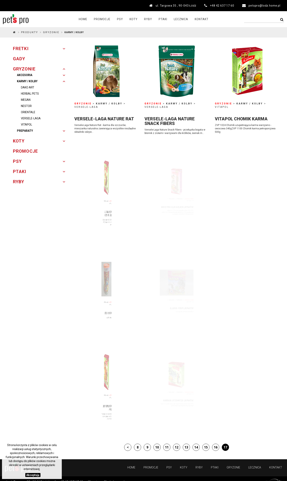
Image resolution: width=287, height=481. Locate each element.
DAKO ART (27, 87)
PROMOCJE (102, 19)
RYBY (18, 181)
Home (83, 19)
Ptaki (163, 19)
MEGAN (25, 99)
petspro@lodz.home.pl (264, 5)
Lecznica (181, 19)
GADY (19, 58)
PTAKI (20, 171)
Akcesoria (24, 75)
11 (167, 447)
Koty (134, 19)
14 (196, 447)
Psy (120, 19)
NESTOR (26, 106)
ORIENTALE (28, 112)
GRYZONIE (51, 32)
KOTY (19, 141)
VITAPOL (26, 124)
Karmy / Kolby (27, 81)
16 (215, 447)
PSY (17, 161)
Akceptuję (32, 475)
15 (206, 447)
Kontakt (201, 19)
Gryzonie (233, 467)
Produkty (29, 32)
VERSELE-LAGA (31, 118)
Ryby (148, 19)
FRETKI (21, 48)
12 (176, 447)
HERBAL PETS (30, 93)
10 (157, 447)
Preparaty (25, 130)
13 (186, 447)
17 (225, 447)
